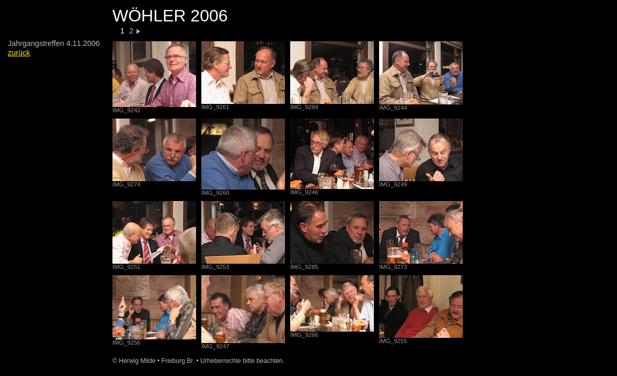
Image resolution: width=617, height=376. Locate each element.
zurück (19, 53)
